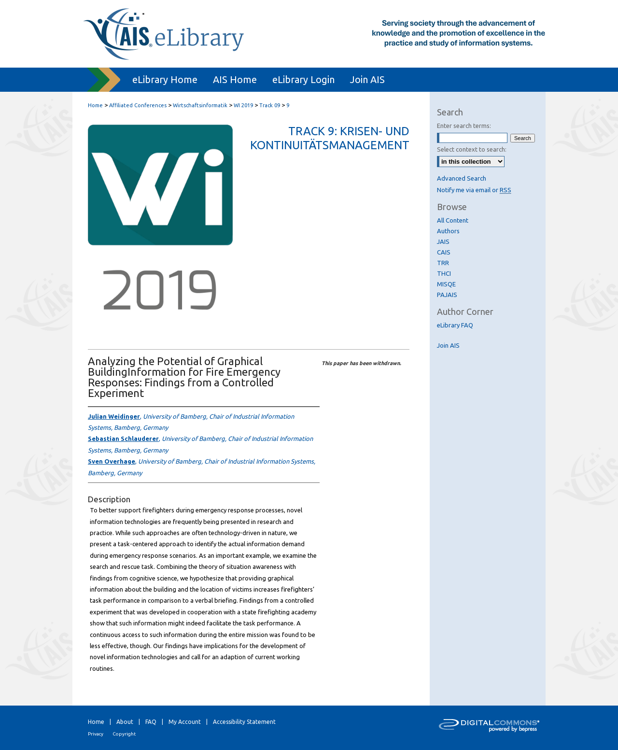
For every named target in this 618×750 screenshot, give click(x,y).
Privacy (95, 733)
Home (95, 105)
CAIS (443, 252)
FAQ (150, 722)
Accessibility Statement (244, 722)
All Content (452, 220)
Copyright (124, 733)
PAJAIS (447, 294)
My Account (185, 722)
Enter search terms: (464, 125)
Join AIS (448, 345)
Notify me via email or (474, 189)
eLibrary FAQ (455, 325)
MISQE (446, 284)
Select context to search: (471, 149)
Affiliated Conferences (138, 105)
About (124, 722)
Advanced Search (461, 178)
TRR (443, 262)
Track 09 (270, 105)
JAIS (443, 241)
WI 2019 (244, 105)
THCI (444, 273)
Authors (448, 230)
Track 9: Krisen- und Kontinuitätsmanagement (329, 138)
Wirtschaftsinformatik (201, 105)
